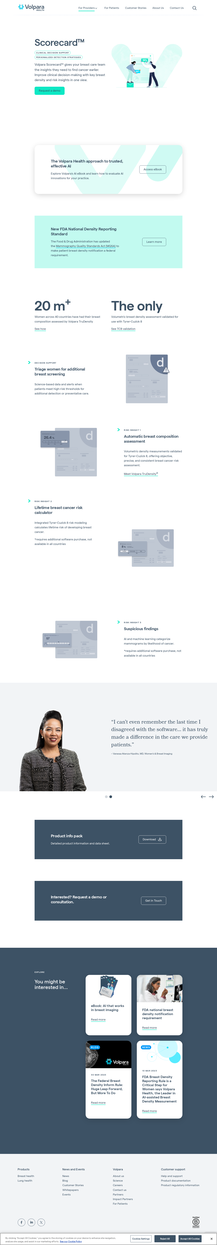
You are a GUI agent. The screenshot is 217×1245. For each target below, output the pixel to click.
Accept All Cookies (190, 1238)
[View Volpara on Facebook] (21, 1222)
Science (118, 1180)
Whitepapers (70, 1189)
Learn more (154, 241)
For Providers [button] (86, 8)
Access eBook (153, 169)
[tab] (106, 796)
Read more (98, 1019)
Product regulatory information (180, 1185)
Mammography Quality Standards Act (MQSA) (86, 246)
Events (66, 1194)
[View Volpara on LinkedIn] (31, 1222)
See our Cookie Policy (71, 1241)
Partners (118, 1194)
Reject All (165, 1238)
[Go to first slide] (211, 796)
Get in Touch (153, 900)
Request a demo (49, 90)
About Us (158, 7)
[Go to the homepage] (31, 7)
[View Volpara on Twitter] (41, 1222)
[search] (194, 8)
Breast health (26, 1175)
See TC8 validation (123, 328)
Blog (65, 1180)
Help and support (172, 1175)
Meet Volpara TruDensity (141, 473)
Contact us (119, 1189)
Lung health (25, 1180)
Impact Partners (123, 1199)
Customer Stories (135, 7)
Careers (118, 1185)
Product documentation (176, 1180)
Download (152, 839)
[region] (108, 1239)
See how (40, 328)
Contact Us (177, 7)
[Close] (211, 1238)
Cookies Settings (141, 1238)
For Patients (111, 7)
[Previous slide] (203, 796)
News (65, 1175)
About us (118, 1175)
